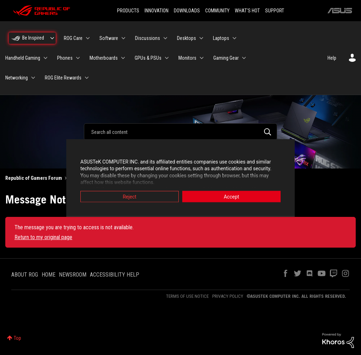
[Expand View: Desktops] (201, 38)
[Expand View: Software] (123, 38)
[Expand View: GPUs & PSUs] (166, 58)
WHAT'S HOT (247, 10)
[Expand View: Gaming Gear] (243, 58)
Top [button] (17, 338)
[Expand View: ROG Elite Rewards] (86, 78)
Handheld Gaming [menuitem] (22, 58)
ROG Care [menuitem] (73, 38)
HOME (48, 274)
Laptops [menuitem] (221, 38)
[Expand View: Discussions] (165, 38)
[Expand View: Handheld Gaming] (45, 58)
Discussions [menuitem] (147, 38)
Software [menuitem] (108, 38)
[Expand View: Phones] (77, 58)
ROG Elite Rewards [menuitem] (63, 78)
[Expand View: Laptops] (234, 38)
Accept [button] (231, 196)
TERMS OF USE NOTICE (187, 296)
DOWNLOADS (187, 10)
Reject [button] (129, 196)
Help (332, 58)
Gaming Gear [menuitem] (226, 58)
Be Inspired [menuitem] (33, 38)
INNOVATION (157, 10)
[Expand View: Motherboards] (123, 58)
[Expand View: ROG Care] (87, 38)
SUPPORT (274, 10)
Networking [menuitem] (16, 78)
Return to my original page (43, 237)
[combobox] (180, 131)
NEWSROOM (72, 274)
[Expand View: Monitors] (201, 58)
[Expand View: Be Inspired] (52, 38)
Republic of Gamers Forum (33, 178)
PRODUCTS (128, 10)
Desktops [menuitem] (186, 38)
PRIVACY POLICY (227, 296)
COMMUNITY (217, 10)
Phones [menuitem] (65, 58)
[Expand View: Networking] (33, 78)
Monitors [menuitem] (187, 58)
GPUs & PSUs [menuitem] (148, 58)
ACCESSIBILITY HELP (114, 274)
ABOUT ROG (24, 274)
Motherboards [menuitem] (104, 58)
